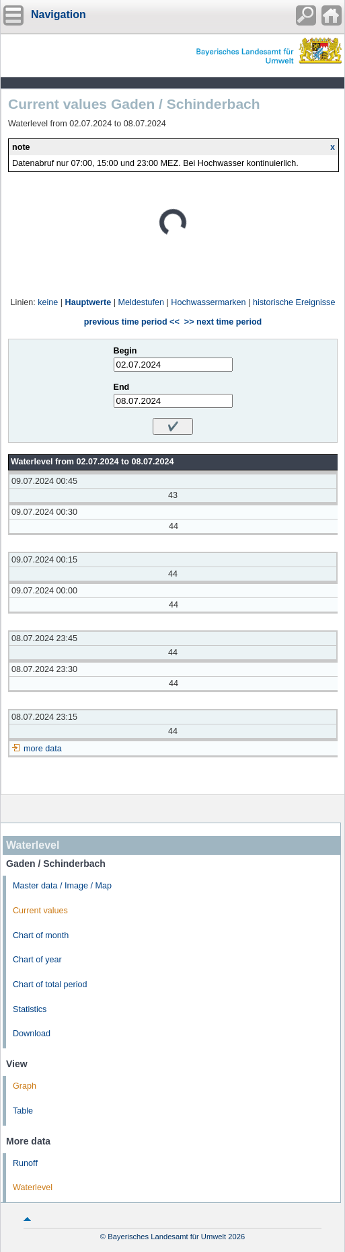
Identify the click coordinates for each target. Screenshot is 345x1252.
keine (48, 302)
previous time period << (132, 322)
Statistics (29, 1009)
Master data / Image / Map (62, 885)
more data (43, 748)
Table (23, 1111)
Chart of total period (50, 984)
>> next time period (223, 322)
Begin (125, 351)
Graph (24, 1086)
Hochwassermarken (208, 302)
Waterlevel (32, 1187)
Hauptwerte (88, 302)
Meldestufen (141, 302)
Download (31, 1033)
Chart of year (37, 959)
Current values (40, 910)
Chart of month (41, 935)
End (122, 387)
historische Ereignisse (294, 302)
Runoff (25, 1163)
